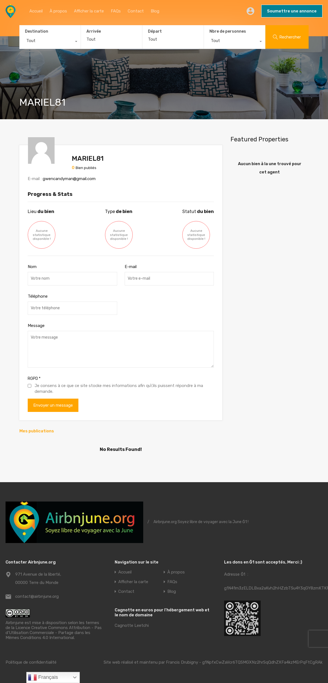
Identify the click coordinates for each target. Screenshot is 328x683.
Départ (155, 31)
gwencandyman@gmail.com (69, 178)
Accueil (36, 11)
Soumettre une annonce (292, 11)
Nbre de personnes (227, 31)
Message (36, 325)
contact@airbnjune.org (37, 596)
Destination (36, 31)
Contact (136, 11)
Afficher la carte (89, 11)
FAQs (116, 11)
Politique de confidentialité (31, 662)
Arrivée (93, 31)
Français (43, 677)
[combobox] (50, 42)
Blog (155, 11)
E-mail (131, 266)
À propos (58, 11)
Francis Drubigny (182, 662)
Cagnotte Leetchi (132, 625)
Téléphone (38, 296)
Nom (32, 266)
